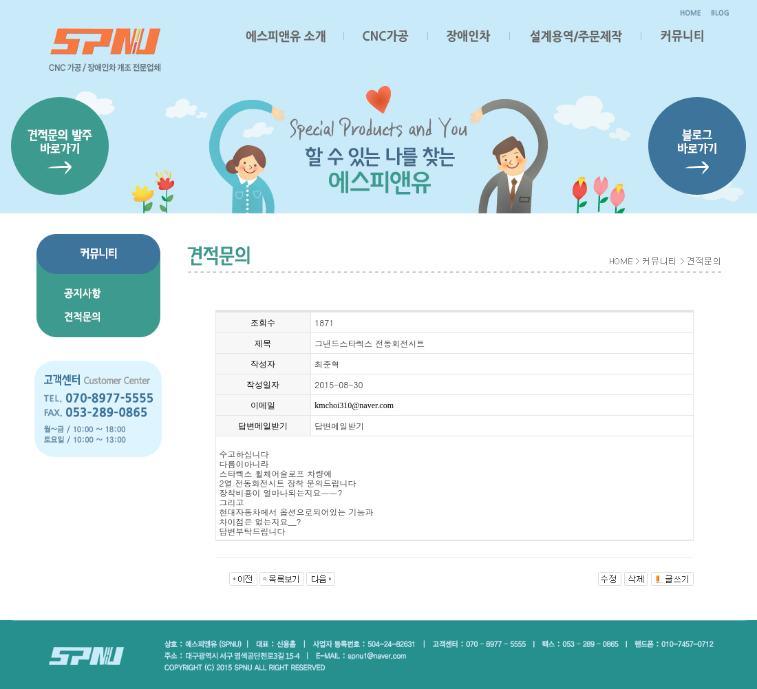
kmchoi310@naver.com (354, 405)
